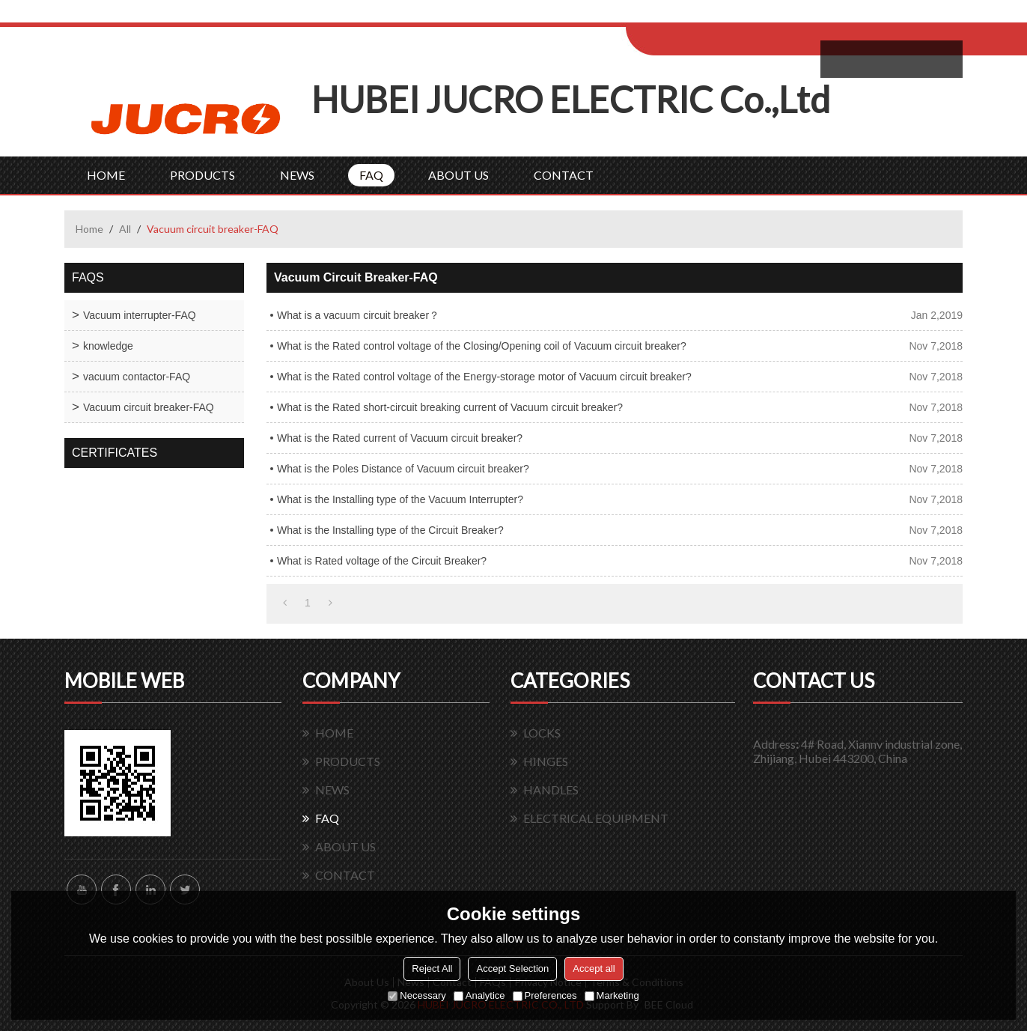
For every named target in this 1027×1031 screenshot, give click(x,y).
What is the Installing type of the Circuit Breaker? (390, 530)
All (125, 228)
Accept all (594, 968)
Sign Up (750, 16)
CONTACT (564, 175)
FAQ (371, 175)
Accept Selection (512, 968)
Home (89, 228)
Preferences (545, 995)
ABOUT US (458, 175)
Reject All (432, 968)
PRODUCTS (202, 175)
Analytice (479, 995)
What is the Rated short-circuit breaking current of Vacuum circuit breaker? (450, 407)
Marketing (612, 995)
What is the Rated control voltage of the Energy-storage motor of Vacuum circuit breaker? (484, 377)
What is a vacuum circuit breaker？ (358, 315)
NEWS (297, 175)
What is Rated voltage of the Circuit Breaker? (382, 561)
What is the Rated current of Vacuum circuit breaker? (399, 438)
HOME (106, 175)
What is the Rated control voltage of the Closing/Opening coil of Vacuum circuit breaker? (481, 346)
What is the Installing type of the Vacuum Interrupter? (400, 499)
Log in (718, 16)
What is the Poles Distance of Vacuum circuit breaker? (403, 469)
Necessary (416, 995)
